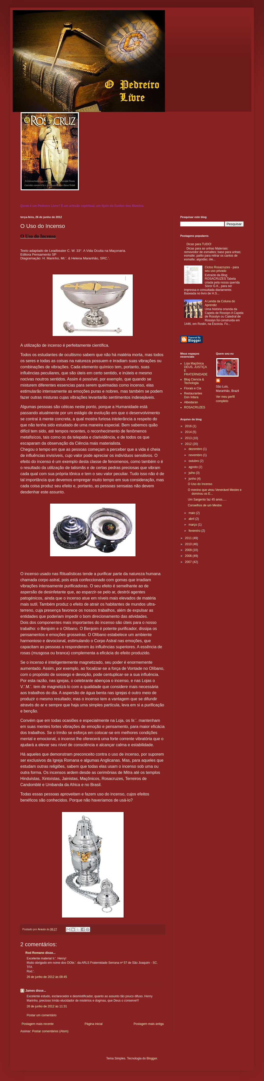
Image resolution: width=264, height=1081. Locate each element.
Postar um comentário (41, 1015)
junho (193, 478)
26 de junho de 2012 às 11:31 (47, 1006)
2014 (189, 432)
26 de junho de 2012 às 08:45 (47, 977)
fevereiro (195, 531)
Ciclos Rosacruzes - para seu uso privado (222, 269)
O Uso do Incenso (200, 484)
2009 (189, 550)
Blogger (152, 1058)
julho (192, 473)
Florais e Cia (192, 388)
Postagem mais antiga (149, 1024)
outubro (194, 461)
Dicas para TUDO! (199, 244)
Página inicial (94, 1024)
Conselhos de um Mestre (205, 505)
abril (192, 519)
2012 (189, 444)
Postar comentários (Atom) (50, 1031)
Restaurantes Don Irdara (193, 395)
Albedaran (191, 402)
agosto (194, 467)
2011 (189, 538)
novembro (196, 455)
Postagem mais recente (38, 1024)
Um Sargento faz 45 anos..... (207, 499)
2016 (189, 426)
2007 (189, 562)
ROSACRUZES (194, 407)
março (193, 524)
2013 (189, 438)
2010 (189, 544)
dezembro (196, 449)
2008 (189, 556)
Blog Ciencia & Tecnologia (194, 381)
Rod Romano (34, 953)
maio (192, 513)
